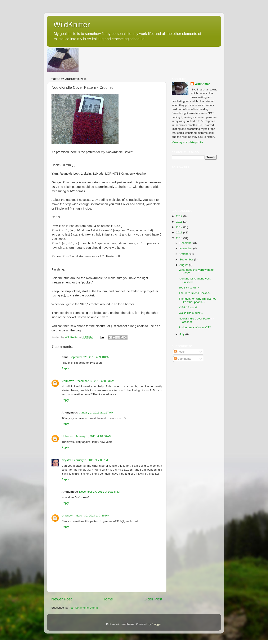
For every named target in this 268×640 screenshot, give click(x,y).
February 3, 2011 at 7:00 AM (90, 460)
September (186, 259)
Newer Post (61, 599)
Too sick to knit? (189, 287)
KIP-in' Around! (188, 307)
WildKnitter (71, 24)
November (186, 248)
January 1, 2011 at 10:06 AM (93, 436)
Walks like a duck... (191, 312)
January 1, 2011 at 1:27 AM (96, 412)
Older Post (153, 599)
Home (107, 599)
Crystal (66, 460)
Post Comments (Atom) (83, 607)
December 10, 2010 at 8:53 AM (95, 380)
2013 (179, 221)
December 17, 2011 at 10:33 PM (99, 491)
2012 (179, 227)
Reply (65, 368)
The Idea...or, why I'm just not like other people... (197, 300)
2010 (179, 238)
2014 (179, 216)
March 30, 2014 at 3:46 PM (92, 515)
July (182, 334)
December (186, 243)
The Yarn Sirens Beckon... (195, 293)
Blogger (156, 624)
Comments (182, 358)
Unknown (68, 380)
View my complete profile (187, 142)
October (184, 253)
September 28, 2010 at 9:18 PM (90, 357)
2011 (179, 232)
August (184, 265)
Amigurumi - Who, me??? (195, 327)
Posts (179, 351)
